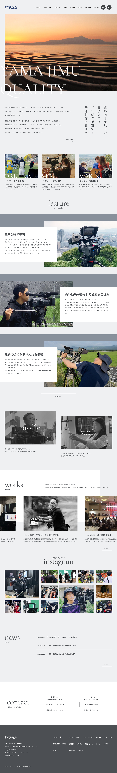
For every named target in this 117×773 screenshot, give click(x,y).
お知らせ (79, 744)
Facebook (81, 751)
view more (69, 139)
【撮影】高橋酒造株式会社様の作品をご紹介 (56, 645)
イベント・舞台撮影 (51, 181)
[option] (61, 52)
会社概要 (98, 737)
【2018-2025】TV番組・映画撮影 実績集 (49, 535)
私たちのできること (75, 737)
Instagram (72, 751)
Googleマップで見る (10, 750)
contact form (91, 704)
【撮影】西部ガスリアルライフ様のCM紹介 (56, 654)
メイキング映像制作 (89, 181)
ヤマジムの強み (88, 737)
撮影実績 (71, 744)
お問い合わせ (89, 744)
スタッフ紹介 (108, 737)
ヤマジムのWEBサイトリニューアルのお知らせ (57, 637)
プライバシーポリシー (103, 744)
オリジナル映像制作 (14, 181)
